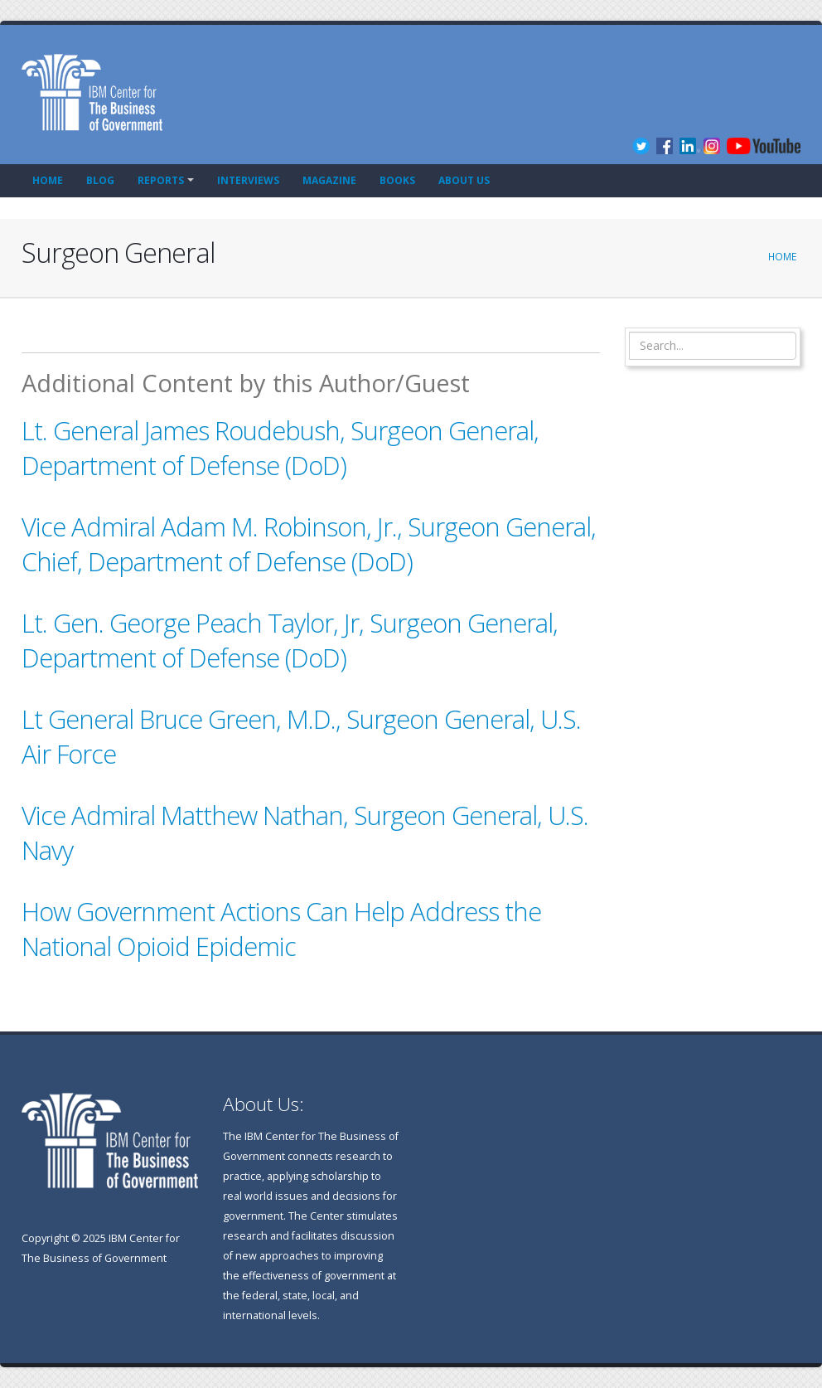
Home (47, 180)
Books (397, 180)
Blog (100, 180)
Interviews (248, 180)
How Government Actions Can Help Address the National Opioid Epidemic (281, 928)
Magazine (329, 180)
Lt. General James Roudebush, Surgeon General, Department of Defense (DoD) (280, 448)
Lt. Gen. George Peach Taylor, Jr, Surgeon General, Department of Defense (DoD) (290, 640)
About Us (464, 180)
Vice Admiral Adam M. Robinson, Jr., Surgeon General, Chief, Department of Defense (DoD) (309, 544)
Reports (161, 180)
